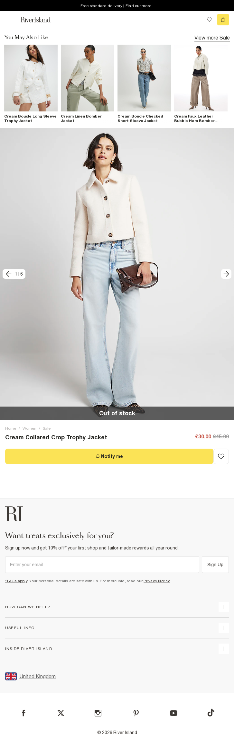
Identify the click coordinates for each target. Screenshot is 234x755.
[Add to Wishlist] (221, 456)
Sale (47, 428)
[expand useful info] (224, 628)
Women (29, 428)
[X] (61, 713)
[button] (117, 274)
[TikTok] (211, 712)
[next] (226, 274)
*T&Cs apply (16, 581)
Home (10, 428)
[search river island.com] (196, 19)
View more (212, 37)
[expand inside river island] (224, 649)
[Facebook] (23, 713)
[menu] (11, 19)
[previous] (14, 274)
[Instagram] (98, 713)
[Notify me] (109, 456)
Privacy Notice (157, 581)
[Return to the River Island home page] (40, 19)
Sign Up (215, 564)
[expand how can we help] (224, 607)
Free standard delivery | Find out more (116, 6)
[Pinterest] (136, 713)
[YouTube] (173, 713)
